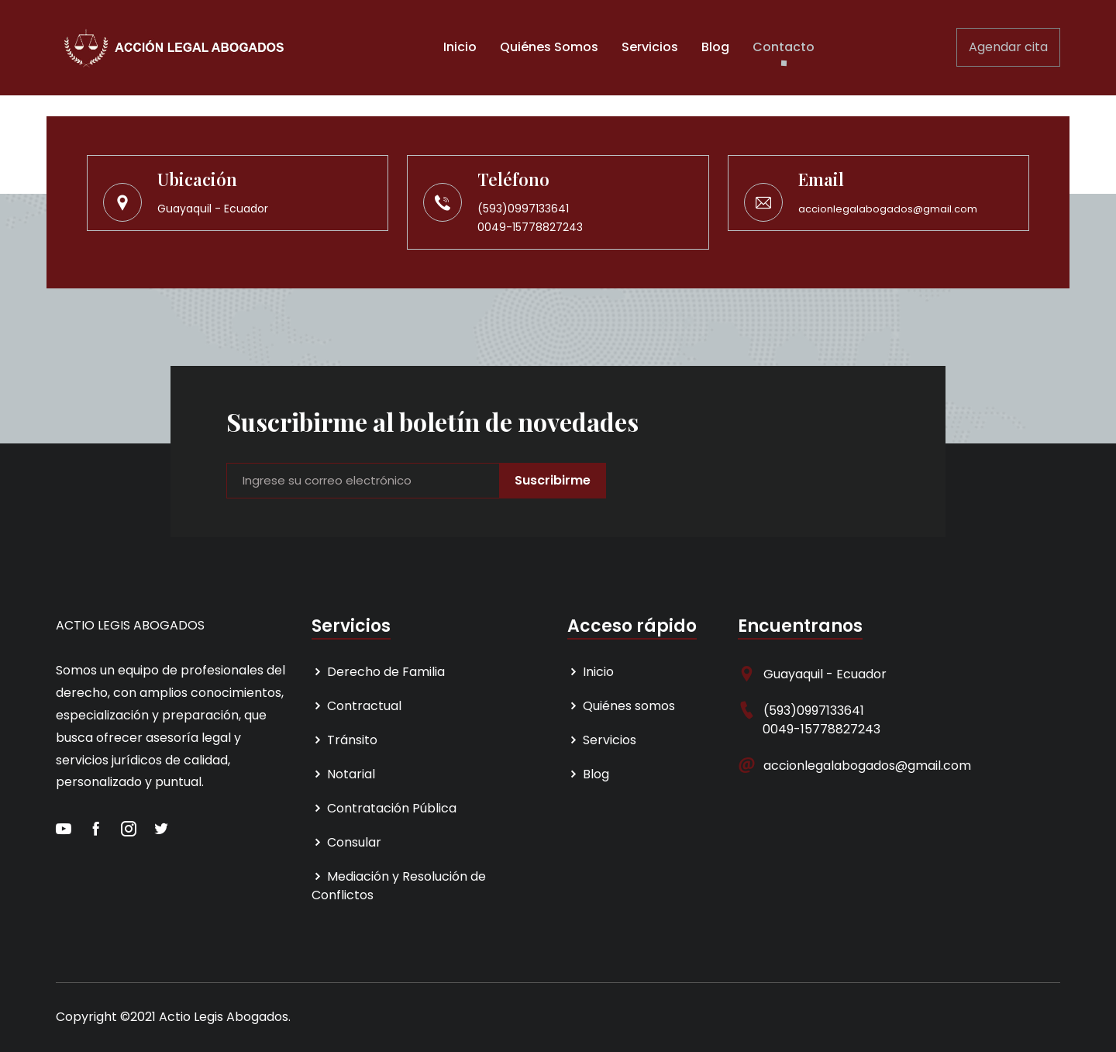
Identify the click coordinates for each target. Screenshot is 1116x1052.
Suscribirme (553, 480)
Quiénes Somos (549, 47)
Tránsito (344, 740)
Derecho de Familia (378, 672)
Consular (346, 842)
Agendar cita (1008, 47)
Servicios (650, 47)
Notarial (343, 774)
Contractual (356, 706)
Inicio (460, 47)
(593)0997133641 (523, 208)
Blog (715, 47)
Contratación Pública (384, 808)
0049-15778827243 (530, 227)
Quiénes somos (621, 706)
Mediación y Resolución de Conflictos (399, 885)
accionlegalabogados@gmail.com (887, 209)
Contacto (784, 47)
